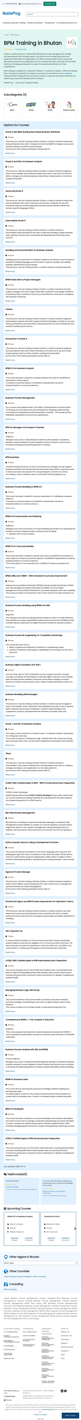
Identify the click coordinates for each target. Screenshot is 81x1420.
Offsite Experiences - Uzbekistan (48, 1357)
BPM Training (15, 35)
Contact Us (50, 4)
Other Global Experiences (48, 1382)
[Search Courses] (52, 14)
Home (6, 35)
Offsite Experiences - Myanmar (48, 1363)
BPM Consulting (10, 1289)
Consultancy (50, 23)
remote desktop (65, 73)
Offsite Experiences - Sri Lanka (48, 1344)
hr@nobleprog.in (48, 1409)
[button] (74, 1228)
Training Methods (8, 1354)
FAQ (63, 1354)
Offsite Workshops (35, 23)
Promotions (9, 1349)
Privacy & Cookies (40, 1415)
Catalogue (9, 1346)
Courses (6, 23)
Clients (64, 1343)
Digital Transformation (11, 1336)
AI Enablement (63, 23)
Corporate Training (17, 23)
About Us (73, 23)
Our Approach (30, 1332)
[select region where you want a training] (40, 1263)
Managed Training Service (12, 1341)
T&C (63, 1358)
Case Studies (29, 1335)
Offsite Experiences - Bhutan (48, 1350)
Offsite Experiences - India (48, 1376)
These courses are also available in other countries (25, 1276)
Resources (9, 1358)
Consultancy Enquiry (29, 1340)
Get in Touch (70, 1415)
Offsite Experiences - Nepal (48, 1369)
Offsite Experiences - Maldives (48, 1338)
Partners (65, 1339)
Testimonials (67, 1347)
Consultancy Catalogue (29, 1345)
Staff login (40, 1419)
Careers (65, 1351)
